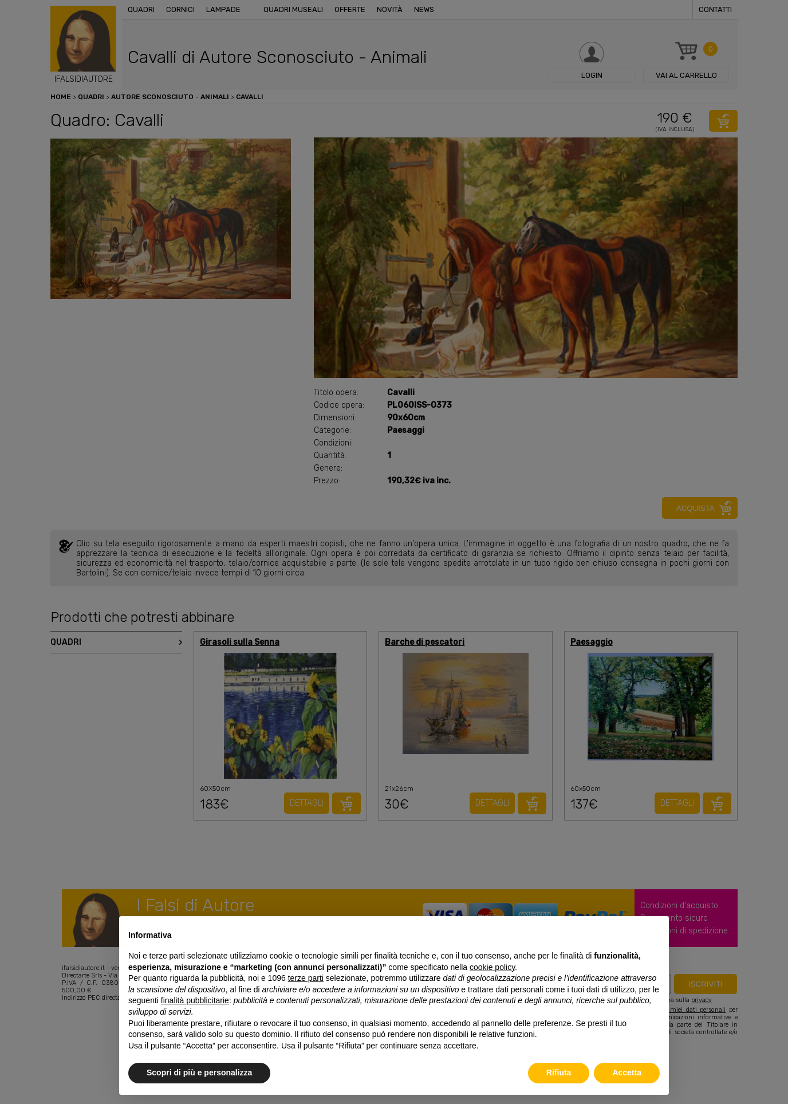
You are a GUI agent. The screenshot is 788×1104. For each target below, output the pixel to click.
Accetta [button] (626, 1072)
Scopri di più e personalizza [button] (199, 1072)
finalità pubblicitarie (195, 1000)
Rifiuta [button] (559, 1072)
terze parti (306, 978)
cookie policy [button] (492, 967)
